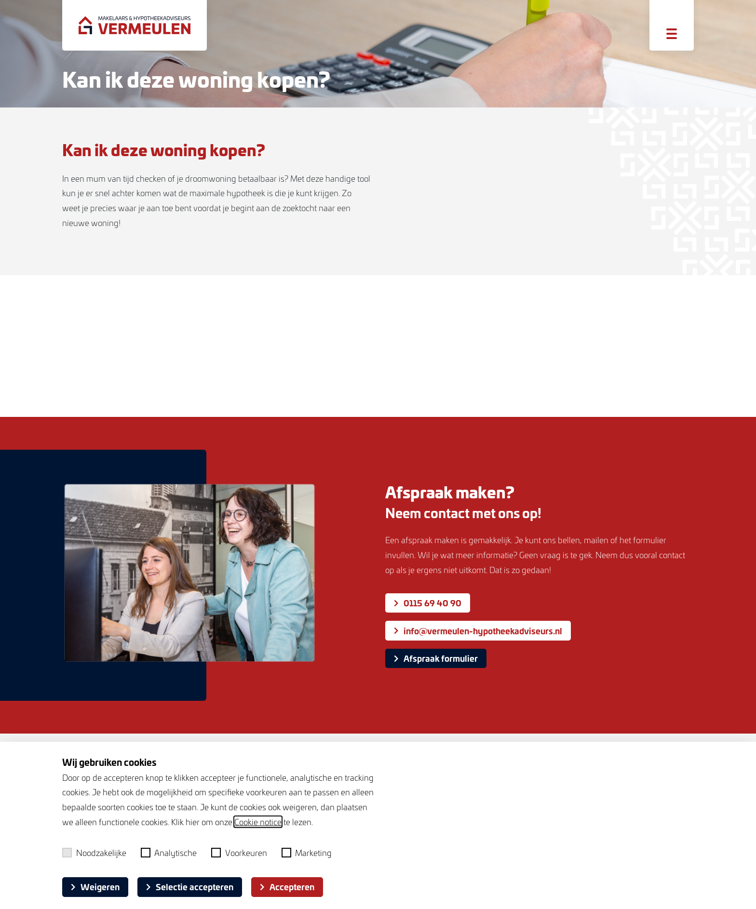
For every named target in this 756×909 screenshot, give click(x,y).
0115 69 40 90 (427, 603)
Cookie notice (258, 821)
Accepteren (287, 887)
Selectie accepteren (189, 887)
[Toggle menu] (671, 34)
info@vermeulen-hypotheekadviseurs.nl (478, 631)
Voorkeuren (239, 852)
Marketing (307, 852)
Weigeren (95, 887)
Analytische (169, 852)
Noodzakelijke (94, 852)
